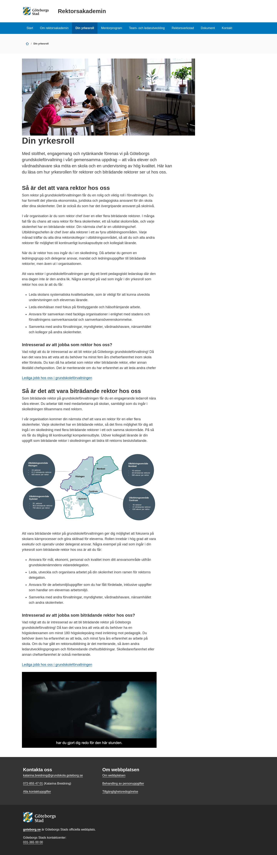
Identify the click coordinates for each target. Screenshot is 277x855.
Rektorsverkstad (183, 28)
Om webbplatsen (113, 775)
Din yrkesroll (84, 28)
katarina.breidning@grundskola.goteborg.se (53, 775)
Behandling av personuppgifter (123, 783)
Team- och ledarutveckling (147, 28)
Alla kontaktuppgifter (37, 791)
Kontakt (227, 28)
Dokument (208, 28)
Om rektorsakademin (54, 28)
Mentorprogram (111, 28)
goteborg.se (32, 829)
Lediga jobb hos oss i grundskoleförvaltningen (57, 378)
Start (30, 28)
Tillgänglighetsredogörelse (120, 791)
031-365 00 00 (33, 842)
